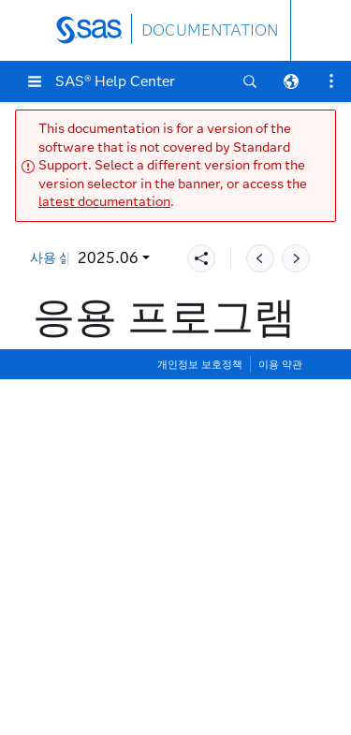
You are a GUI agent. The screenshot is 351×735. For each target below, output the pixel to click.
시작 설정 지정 (104, 458)
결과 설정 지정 (104, 544)
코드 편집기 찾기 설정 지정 (145, 630)
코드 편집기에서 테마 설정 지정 (160, 715)
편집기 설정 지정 (111, 572)
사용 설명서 (64, 258)
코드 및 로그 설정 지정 (130, 515)
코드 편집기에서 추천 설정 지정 (160, 686)
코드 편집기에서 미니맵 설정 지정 (167, 658)
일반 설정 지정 (104, 487)
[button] (34, 81)
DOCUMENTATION (209, 30)
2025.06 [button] (108, 258)
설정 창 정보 (96, 430)
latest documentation (104, 202)
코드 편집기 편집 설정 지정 (145, 601)
